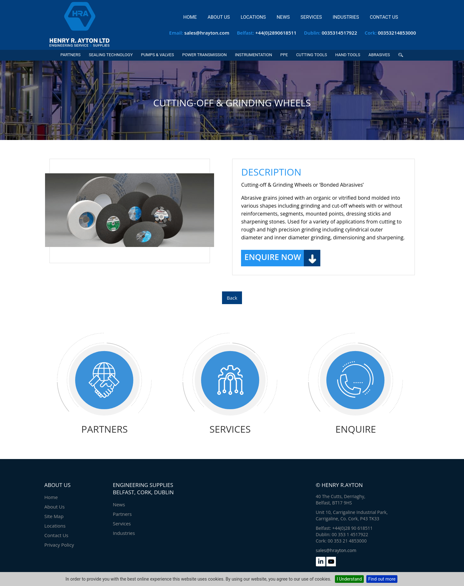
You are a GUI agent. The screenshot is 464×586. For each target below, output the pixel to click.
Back (232, 298)
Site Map (54, 516)
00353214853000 (397, 33)
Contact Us (384, 17)
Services (311, 17)
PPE (284, 54)
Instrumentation (253, 54)
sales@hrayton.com (206, 33)
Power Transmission (204, 54)
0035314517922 (339, 33)
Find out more (381, 579)
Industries (346, 17)
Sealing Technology (111, 54)
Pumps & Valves (157, 54)
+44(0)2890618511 (276, 33)
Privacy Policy (59, 545)
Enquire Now (272, 256)
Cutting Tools (311, 54)
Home (190, 17)
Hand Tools (347, 54)
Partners (70, 54)
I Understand (349, 579)
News (283, 17)
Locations (253, 17)
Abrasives (379, 54)
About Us (218, 17)
